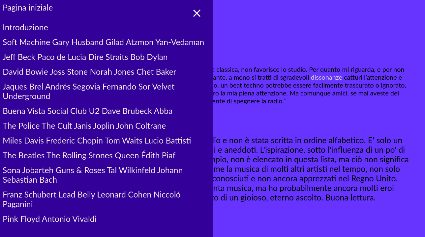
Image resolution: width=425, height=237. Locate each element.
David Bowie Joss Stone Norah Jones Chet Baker (89, 71)
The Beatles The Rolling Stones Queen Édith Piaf (89, 155)
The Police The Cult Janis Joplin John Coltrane (84, 125)
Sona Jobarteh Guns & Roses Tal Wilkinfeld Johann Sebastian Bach (93, 174)
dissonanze (327, 77)
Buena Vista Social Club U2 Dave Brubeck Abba (87, 111)
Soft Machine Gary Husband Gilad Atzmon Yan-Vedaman (103, 42)
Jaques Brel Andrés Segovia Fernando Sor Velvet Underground (88, 91)
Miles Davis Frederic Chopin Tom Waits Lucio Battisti (97, 140)
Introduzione (25, 27)
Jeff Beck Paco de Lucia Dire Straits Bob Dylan (85, 57)
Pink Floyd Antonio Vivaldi (50, 219)
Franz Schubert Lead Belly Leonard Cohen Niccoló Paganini (92, 199)
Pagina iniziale (28, 7)
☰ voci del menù (35, 18)
